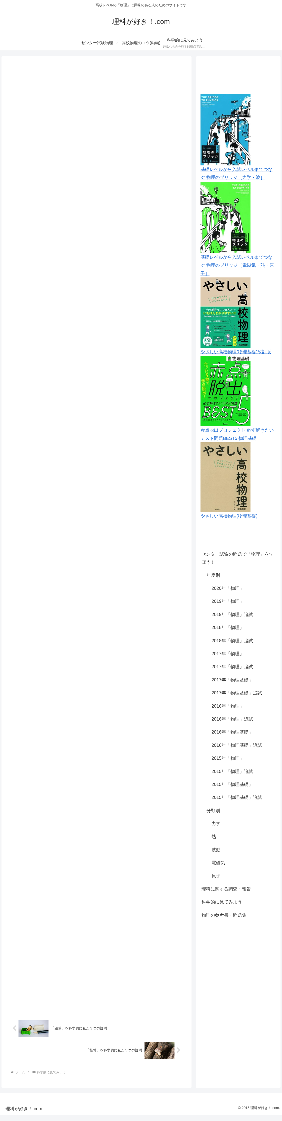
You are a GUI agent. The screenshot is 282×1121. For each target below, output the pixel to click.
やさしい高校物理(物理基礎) (229, 515)
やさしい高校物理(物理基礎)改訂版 (235, 351)
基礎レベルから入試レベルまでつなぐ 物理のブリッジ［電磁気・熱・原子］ (237, 265)
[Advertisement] (238, 961)
